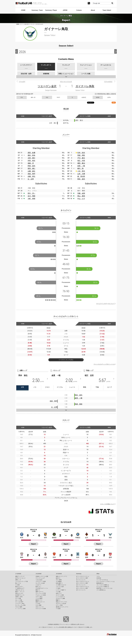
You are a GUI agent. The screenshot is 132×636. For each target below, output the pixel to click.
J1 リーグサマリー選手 (82, 578)
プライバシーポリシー (65, 624)
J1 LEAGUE (18, 573)
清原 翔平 (31, 174)
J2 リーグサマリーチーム (82, 581)
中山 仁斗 (81, 198)
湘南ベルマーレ (39, 591)
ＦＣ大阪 (58, 591)
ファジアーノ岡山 (19, 603)
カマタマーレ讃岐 (60, 598)
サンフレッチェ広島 (20, 605)
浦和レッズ (18, 579)
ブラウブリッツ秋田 (41, 581)
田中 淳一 (31, 193)
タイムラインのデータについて (105, 303)
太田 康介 (31, 158)
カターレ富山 (39, 596)
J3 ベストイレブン (81, 590)
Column (79, 10)
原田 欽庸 (31, 153)
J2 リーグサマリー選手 (82, 583)
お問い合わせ (80, 624)
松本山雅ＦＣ (59, 583)
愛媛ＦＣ (58, 600)
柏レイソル (18, 583)
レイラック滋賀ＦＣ (61, 590)
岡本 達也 (81, 179)
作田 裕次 (31, 160)
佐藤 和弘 (31, 176)
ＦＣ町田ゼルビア (19, 588)
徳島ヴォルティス (40, 601)
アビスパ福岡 (18, 607)
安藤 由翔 (81, 193)
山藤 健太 (31, 171)
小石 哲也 (81, 171)
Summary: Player (51, 10)
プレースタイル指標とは (102, 585)
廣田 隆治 (81, 163)
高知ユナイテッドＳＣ (61, 601)
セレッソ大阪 (18, 600)
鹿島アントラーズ (19, 576)
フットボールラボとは (102, 579)
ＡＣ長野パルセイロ (61, 585)
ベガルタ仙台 (39, 579)
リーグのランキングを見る (66, 359)
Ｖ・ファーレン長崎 (20, 608)
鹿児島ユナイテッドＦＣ (62, 607)
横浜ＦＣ (38, 590)
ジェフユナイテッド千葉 (21, 581)
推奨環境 (56, 624)
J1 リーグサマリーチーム (82, 576)
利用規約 (51, 624)
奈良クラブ (59, 593)
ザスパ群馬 (59, 579)
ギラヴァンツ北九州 (61, 603)
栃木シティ (38, 586)
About (93, 10)
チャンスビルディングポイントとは (104, 364)
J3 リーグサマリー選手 (82, 588)
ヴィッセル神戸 (19, 601)
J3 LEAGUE (59, 573)
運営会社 (73, 624)
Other (97, 573)
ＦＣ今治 (38, 603)
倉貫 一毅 (81, 166)
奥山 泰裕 (81, 196)
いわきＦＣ (38, 585)
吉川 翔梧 (31, 196)
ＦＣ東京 (17, 585)
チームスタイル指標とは (102, 586)
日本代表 (98, 578)
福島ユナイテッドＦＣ (61, 576)
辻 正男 (31, 179)
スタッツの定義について (107, 504)
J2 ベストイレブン (81, 585)
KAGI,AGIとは (99, 583)
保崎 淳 (31, 163)
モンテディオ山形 (40, 583)
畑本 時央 (31, 155)
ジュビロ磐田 (39, 598)
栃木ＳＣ (58, 578)
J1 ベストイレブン (81, 579)
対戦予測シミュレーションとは (104, 588)
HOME (23, 10)
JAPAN (65, 10)
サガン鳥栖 (38, 605)
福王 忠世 (81, 160)
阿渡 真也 (31, 166)
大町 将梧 (31, 198)
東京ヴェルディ (19, 586)
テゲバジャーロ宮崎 (41, 608)
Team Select (106, 10)
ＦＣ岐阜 (58, 588)
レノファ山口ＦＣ (60, 596)
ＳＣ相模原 (59, 581)
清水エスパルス (19, 593)
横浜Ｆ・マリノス (19, 591)
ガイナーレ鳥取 (85, 86)
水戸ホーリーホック (20, 578)
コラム (98, 576)
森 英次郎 (81, 176)
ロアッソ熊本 (59, 605)
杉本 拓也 (81, 153)
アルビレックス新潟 (41, 595)
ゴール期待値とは (101, 590)
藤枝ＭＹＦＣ (39, 600)
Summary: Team (37, 10)
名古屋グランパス (19, 595)
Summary (78, 573)
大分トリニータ (39, 607)
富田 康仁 (31, 168)
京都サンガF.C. (19, 596)
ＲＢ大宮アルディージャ (42, 588)
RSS (114, 102)
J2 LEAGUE (38, 573)
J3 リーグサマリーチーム (82, 586)
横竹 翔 (80, 168)
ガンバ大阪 (18, 598)
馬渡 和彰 (81, 155)
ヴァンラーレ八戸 (40, 578)
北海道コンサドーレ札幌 (42, 576)
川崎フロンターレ (19, 590)
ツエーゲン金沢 (47, 86)
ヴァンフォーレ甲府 (41, 593)
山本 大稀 (81, 174)
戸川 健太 (81, 158)
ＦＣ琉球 (58, 608)
